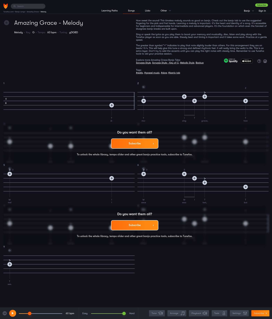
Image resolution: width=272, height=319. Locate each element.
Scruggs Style (143, 62)
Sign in (262, 10)
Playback (199, 313)
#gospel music (152, 72)
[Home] (5, 6)
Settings (239, 313)
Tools (219, 313)
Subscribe (261, 5)
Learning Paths (109, 10)
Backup (200, 62)
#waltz (139, 72)
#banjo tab (174, 72)
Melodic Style (187, 62)
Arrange (177, 313)
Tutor (157, 313)
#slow (164, 72)
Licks (147, 10)
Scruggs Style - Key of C (165, 62)
